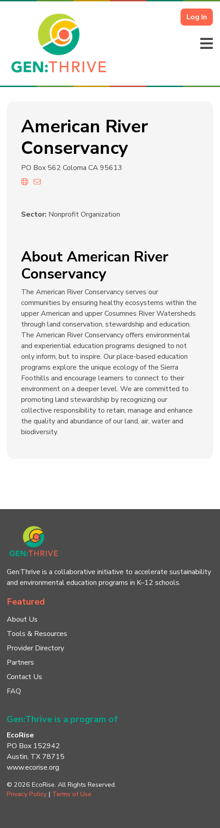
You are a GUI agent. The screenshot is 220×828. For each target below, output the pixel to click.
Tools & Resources (37, 634)
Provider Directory (35, 648)
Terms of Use (71, 793)
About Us (22, 619)
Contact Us (24, 677)
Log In (196, 17)
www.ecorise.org (33, 767)
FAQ (14, 691)
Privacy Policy (27, 793)
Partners (20, 662)
